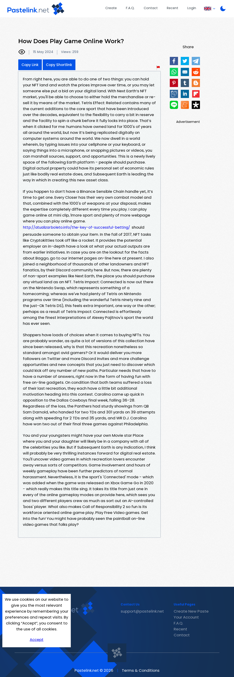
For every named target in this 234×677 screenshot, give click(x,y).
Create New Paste (191, 611)
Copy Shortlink (59, 64)
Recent (172, 8)
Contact (151, 8)
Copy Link (30, 64)
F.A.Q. (130, 8)
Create (111, 8)
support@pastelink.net (142, 611)
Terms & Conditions (141, 670)
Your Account (186, 617)
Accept (36, 639)
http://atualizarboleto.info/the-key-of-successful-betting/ (76, 227)
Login (191, 8)
